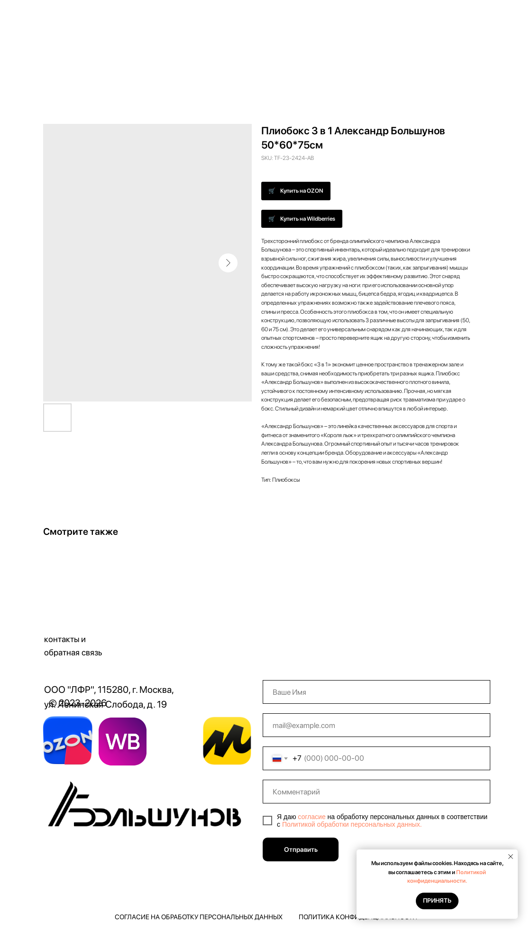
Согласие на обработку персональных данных (199, 917)
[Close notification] (510, 856)
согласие (311, 817)
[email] (376, 725)
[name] (376, 692)
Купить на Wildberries (307, 218)
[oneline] (376, 791)
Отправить (301, 849)
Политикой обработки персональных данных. (352, 824)
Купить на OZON (301, 190)
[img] (147, 807)
